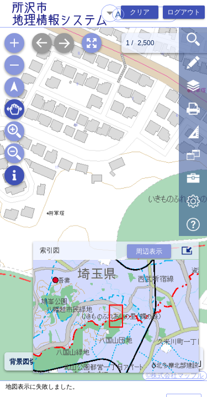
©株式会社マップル (175, 375)
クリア (140, 12)
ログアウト (183, 12)
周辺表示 (149, 251)
